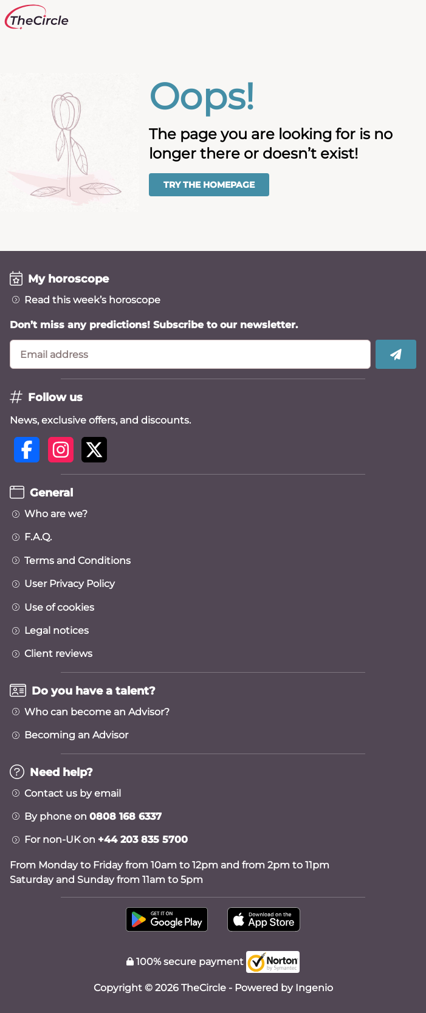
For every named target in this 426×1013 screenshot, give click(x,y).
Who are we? (56, 514)
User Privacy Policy (69, 584)
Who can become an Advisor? (97, 712)
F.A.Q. (38, 537)
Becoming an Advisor (76, 735)
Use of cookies (59, 607)
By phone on (93, 816)
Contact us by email (72, 793)
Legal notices (56, 630)
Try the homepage (209, 184)
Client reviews (58, 653)
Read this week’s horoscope (92, 300)
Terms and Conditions (77, 560)
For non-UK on (106, 839)
